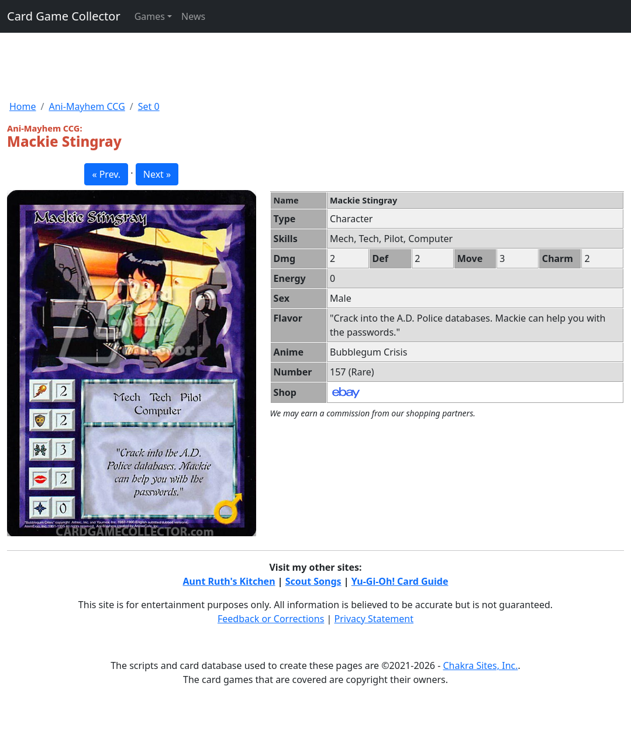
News (193, 16)
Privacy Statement (374, 618)
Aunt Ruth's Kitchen (229, 581)
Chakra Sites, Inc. (480, 665)
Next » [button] (157, 174)
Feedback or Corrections (271, 618)
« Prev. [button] (106, 174)
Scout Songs (313, 581)
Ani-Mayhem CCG (87, 106)
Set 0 (149, 106)
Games (150, 16)
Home (22, 106)
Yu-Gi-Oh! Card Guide (400, 581)
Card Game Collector (63, 16)
